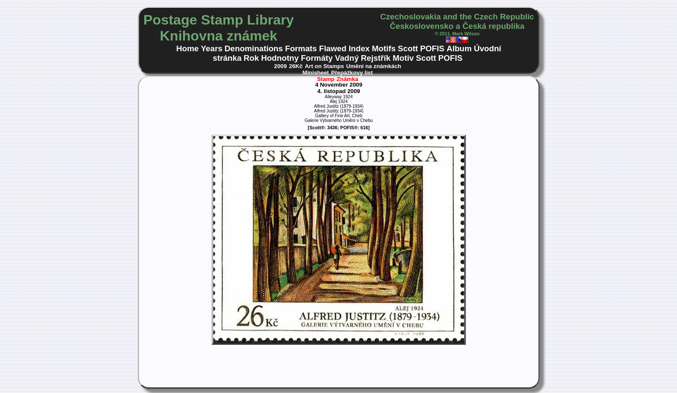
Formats (301, 48)
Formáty (317, 57)
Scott (408, 48)
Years (211, 48)
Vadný (347, 57)
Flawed (332, 48)
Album (458, 48)
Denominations (254, 48)
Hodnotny (280, 57)
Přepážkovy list (352, 72)
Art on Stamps (324, 66)
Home (187, 48)
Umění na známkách (374, 66)
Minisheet (316, 72)
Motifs (383, 48)
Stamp (326, 79)
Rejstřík (376, 57)
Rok (251, 57)
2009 (280, 66)
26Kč (296, 66)
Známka (347, 79)
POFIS (432, 48)
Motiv (403, 57)
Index (359, 48)
